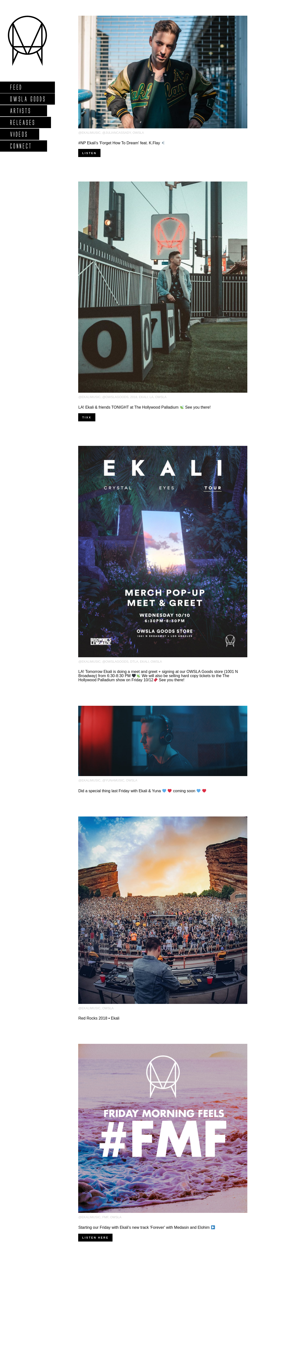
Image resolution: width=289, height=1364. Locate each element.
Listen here (95, 1237)
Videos (19, 134)
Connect (21, 146)
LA (151, 397)
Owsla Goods (28, 99)
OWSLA (138, 132)
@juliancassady (116, 132)
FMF (105, 1217)
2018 (133, 397)
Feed (16, 87)
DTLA (134, 661)
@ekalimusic (89, 132)
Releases (22, 122)
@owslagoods (115, 397)
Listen (89, 153)
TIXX (86, 417)
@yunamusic (113, 780)
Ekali (143, 397)
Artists (20, 110)
